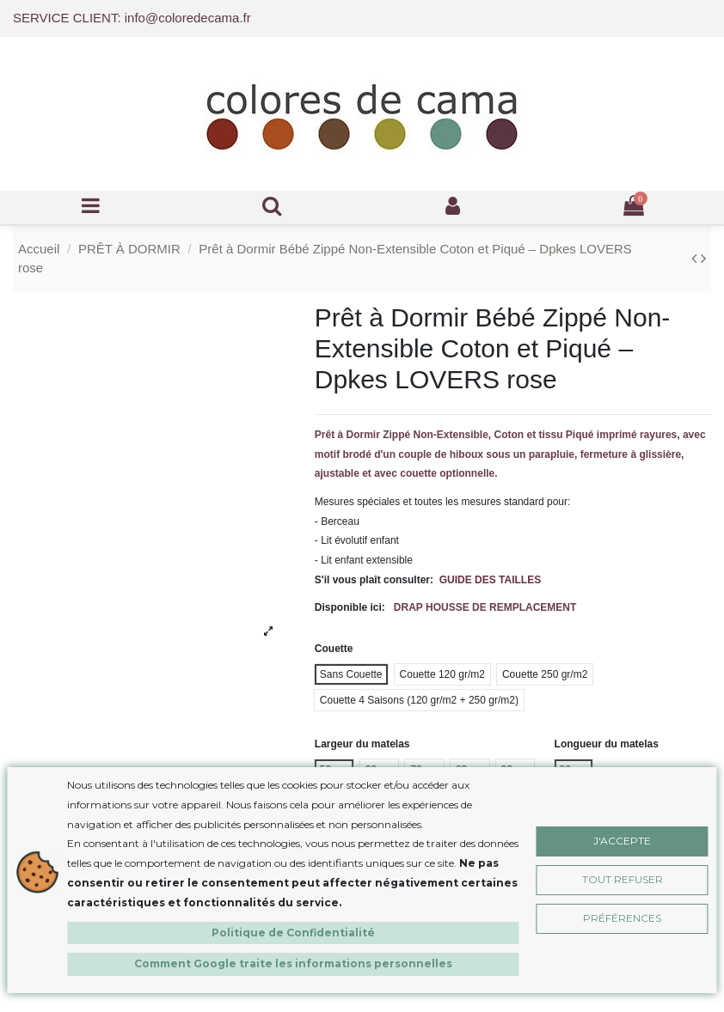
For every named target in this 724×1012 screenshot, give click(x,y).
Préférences (622, 917)
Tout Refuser (622, 879)
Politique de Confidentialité (293, 932)
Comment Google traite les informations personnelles (293, 963)
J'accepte (622, 840)
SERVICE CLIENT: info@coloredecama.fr (132, 17)
